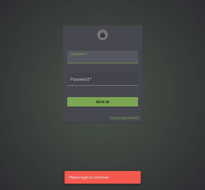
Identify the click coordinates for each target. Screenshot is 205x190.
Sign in (102, 102)
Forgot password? (124, 118)
